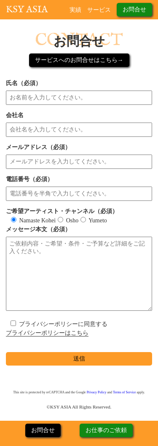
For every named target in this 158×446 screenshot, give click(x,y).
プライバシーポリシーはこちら (47, 333)
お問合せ (134, 9)
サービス (99, 10)
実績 (75, 10)
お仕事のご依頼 (106, 430)
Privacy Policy (97, 392)
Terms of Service (124, 392)
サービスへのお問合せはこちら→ (79, 60)
